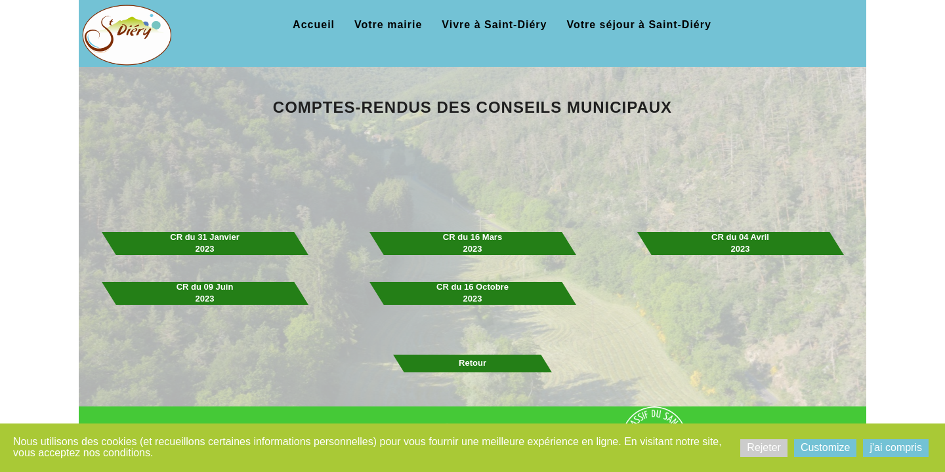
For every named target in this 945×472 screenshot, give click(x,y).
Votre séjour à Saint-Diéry (638, 24)
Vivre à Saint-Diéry (494, 24)
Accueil (314, 24)
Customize (825, 447)
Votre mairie (388, 24)
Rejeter (764, 447)
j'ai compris (896, 447)
